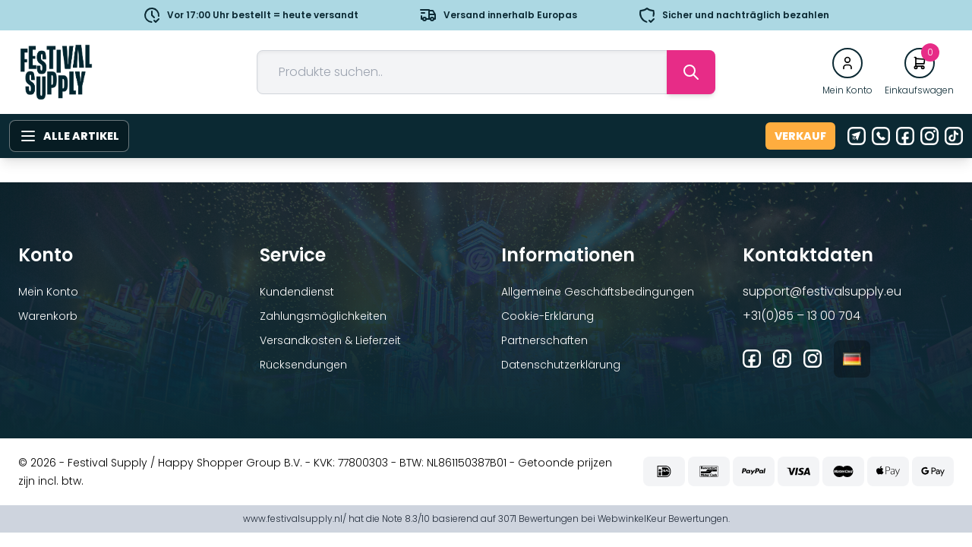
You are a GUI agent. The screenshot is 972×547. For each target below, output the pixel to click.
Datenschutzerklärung (560, 364)
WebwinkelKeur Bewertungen (663, 518)
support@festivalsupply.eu (822, 291)
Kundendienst (297, 291)
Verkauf (800, 136)
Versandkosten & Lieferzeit (330, 340)
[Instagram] (929, 136)
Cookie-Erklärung (547, 316)
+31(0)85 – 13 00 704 (801, 315)
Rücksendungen (303, 364)
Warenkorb (47, 316)
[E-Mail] (856, 136)
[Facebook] (905, 136)
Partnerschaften (544, 340)
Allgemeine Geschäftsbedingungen (597, 291)
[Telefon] (881, 136)
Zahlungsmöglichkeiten (323, 316)
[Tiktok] (954, 136)
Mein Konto (48, 291)
